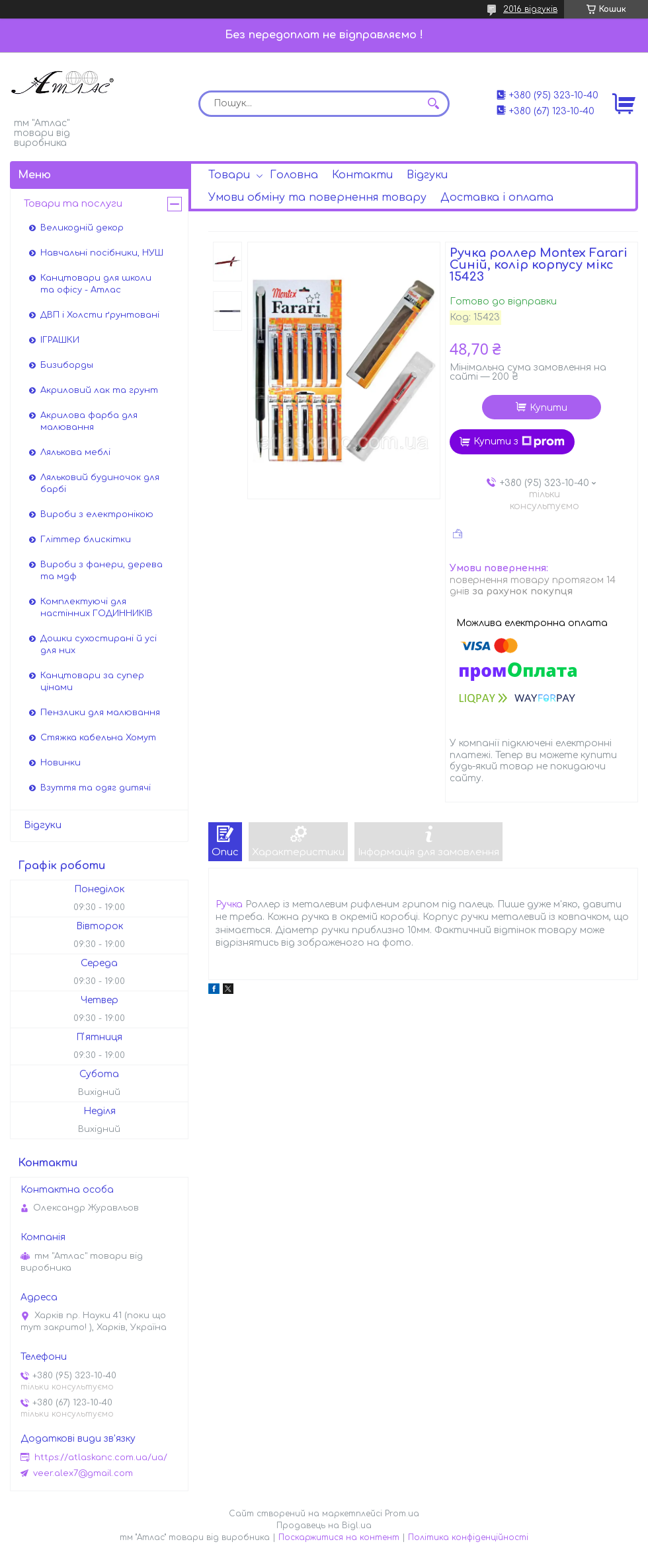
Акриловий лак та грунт (99, 390)
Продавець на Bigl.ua (324, 1525)
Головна (294, 175)
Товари (229, 175)
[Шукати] (433, 103)
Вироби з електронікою (96, 514)
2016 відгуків (530, 9)
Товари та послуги (73, 203)
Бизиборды (66, 365)
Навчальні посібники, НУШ (101, 253)
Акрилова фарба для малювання (89, 421)
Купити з (519, 442)
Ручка (229, 904)
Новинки (60, 762)
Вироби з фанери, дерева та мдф (101, 570)
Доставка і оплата (496, 197)
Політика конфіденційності (468, 1537)
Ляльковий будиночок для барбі (99, 483)
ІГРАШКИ (59, 340)
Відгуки (427, 175)
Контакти (362, 175)
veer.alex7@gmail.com (83, 1473)
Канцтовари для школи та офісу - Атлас (95, 284)
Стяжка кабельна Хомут (98, 737)
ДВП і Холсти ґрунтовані (99, 315)
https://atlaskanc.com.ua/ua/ (100, 1457)
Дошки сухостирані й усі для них (98, 644)
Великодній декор (82, 227)
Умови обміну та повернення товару (317, 197)
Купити (548, 408)
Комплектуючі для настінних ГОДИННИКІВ (96, 607)
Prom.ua (402, 1513)
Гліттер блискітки (85, 539)
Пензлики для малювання (100, 712)
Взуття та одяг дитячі (95, 788)
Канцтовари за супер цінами (92, 681)
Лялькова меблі (75, 452)
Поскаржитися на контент (338, 1537)
